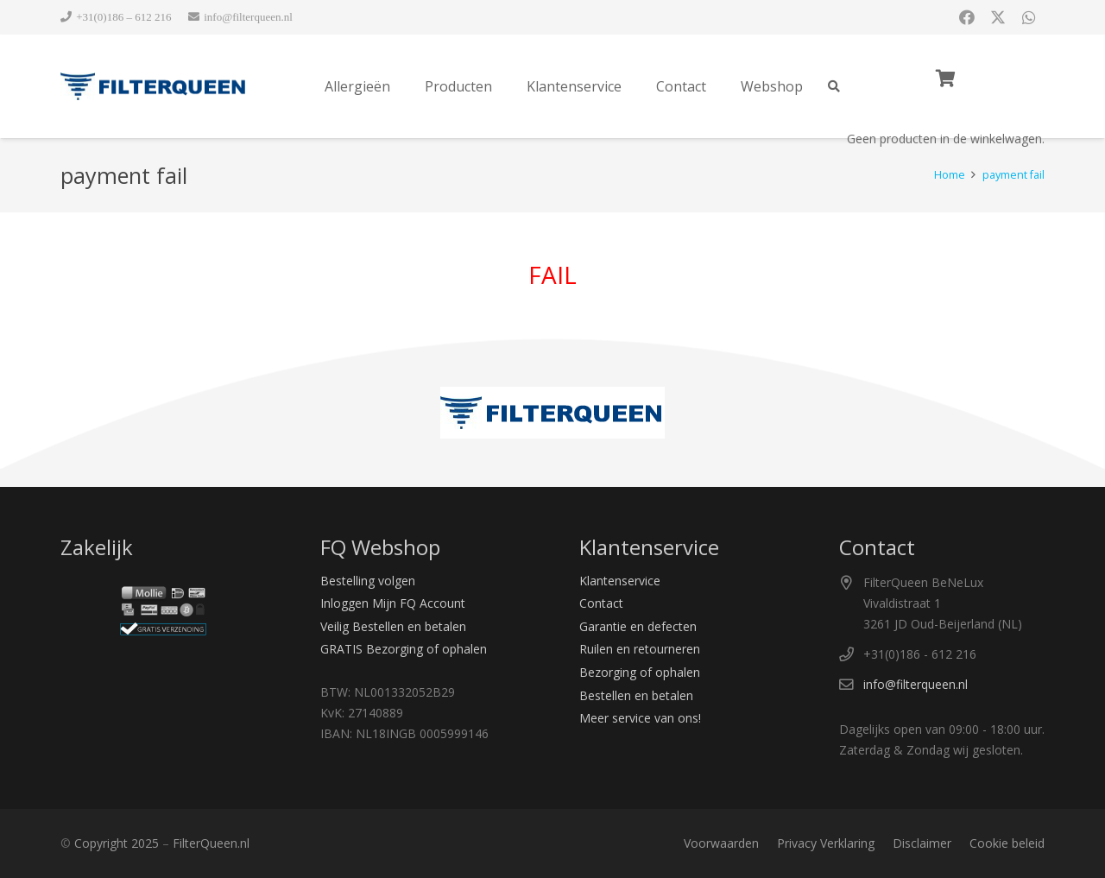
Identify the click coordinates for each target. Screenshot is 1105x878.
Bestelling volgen (367, 580)
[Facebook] (966, 17)
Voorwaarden (721, 843)
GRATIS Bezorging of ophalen (403, 649)
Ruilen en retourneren (639, 649)
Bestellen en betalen (636, 695)
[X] (997, 17)
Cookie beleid (1007, 843)
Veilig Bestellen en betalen (393, 626)
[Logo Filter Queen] (154, 86)
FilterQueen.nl (211, 843)
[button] (833, 86)
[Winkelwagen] (946, 78)
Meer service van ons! (640, 718)
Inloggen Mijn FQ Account (392, 603)
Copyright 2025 (116, 843)
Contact (601, 603)
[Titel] (1029, 17)
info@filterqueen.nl (915, 684)
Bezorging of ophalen (639, 672)
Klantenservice (619, 580)
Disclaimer (922, 843)
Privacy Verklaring (826, 843)
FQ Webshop (380, 547)
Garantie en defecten (638, 626)
